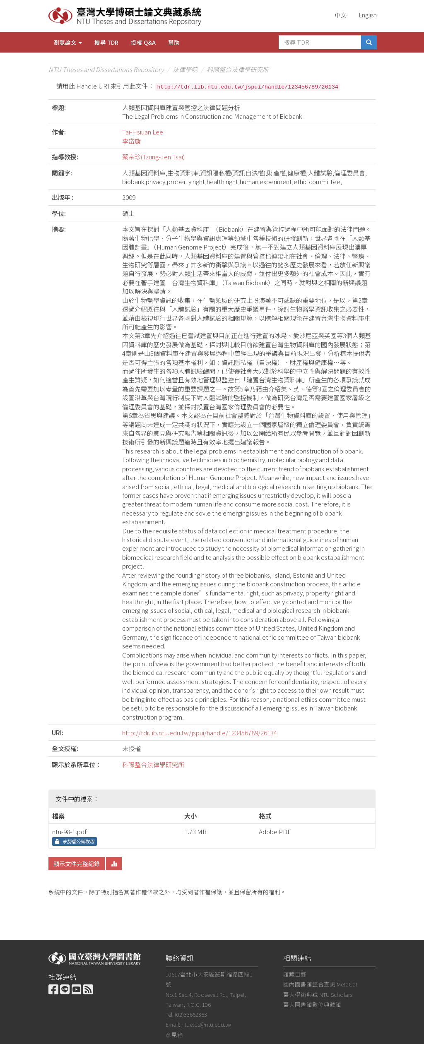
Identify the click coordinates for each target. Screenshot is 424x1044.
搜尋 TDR (106, 42)
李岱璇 (131, 141)
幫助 (174, 42)
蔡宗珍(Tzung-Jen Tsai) (153, 156)
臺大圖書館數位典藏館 (312, 1004)
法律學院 (185, 69)
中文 (341, 15)
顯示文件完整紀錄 (76, 863)
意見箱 (174, 1034)
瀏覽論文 (67, 42)
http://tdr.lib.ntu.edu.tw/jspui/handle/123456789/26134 (199, 732)
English (368, 15)
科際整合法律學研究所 (238, 69)
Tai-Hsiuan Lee (142, 131)
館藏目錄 (294, 974)
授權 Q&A (143, 42)
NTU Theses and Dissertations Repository (106, 69)
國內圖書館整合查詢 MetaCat (320, 984)
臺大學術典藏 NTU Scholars (317, 994)
